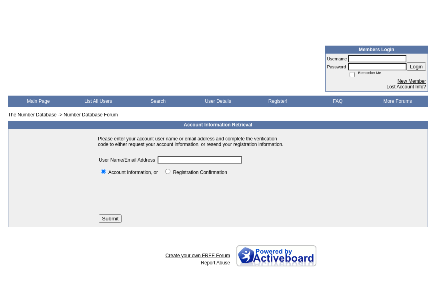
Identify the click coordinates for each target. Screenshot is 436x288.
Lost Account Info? (406, 87)
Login (416, 67)
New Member (412, 81)
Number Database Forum (91, 115)
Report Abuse (215, 263)
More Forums (397, 101)
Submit (110, 219)
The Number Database (32, 115)
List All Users (98, 101)
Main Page (38, 101)
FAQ (337, 101)
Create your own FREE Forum (198, 255)
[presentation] (159, 194)
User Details (218, 101)
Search (158, 101)
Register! (278, 101)
